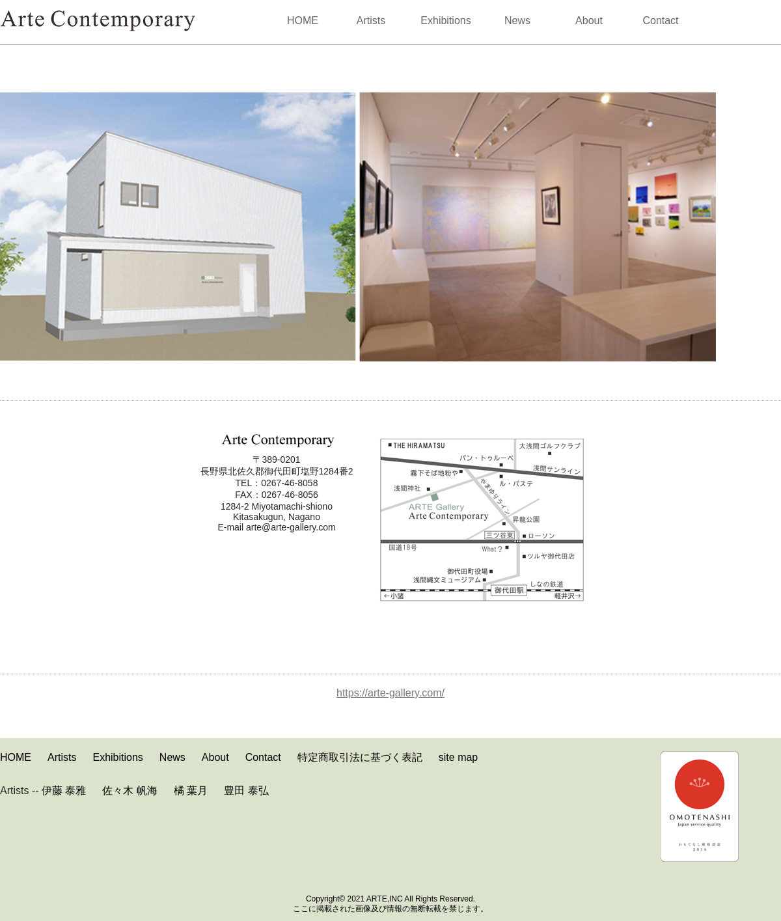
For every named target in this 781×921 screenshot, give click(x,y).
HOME (302, 20)
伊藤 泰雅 (64, 790)
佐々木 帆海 (129, 790)
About (589, 20)
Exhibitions (445, 20)
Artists (371, 20)
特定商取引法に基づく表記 (359, 757)
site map (458, 757)
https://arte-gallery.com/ (390, 692)
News (517, 20)
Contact (660, 20)
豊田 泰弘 (246, 790)
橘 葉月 (191, 790)
